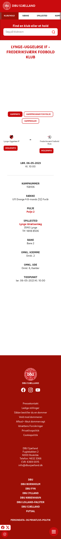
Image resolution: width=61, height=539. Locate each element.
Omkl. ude (30, 265)
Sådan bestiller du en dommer (30, 413)
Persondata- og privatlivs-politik (31, 520)
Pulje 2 (30, 212)
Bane (30, 240)
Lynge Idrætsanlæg (30, 224)
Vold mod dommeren (30, 417)
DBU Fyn (30, 489)
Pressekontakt (30, 404)
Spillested (30, 221)
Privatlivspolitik (30, 431)
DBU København (30, 498)
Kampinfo (15, 114)
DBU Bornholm (30, 484)
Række (30, 196)
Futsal (30, 511)
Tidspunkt (30, 277)
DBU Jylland (30, 493)
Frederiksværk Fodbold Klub (49, 143)
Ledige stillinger (30, 408)
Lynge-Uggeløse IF (11, 141)
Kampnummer (31, 184)
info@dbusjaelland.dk (30, 465)
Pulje (30, 208)
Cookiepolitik (30, 435)
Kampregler (30, 121)
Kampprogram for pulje (38, 114)
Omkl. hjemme (30, 252)
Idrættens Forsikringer (30, 426)
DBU (30, 480)
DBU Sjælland (30, 507)
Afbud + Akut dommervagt (30, 422)
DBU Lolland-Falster (30, 502)
